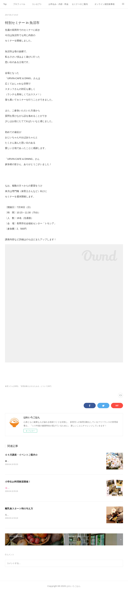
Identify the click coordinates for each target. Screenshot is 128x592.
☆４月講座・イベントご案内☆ (21, 454)
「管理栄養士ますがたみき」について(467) (35, 386)
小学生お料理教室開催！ (18, 481)
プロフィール (19, 4)
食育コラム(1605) (11, 386)
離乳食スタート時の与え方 (19, 509)
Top (4, 4)
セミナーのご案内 (80, 4)
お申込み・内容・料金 (58, 4)
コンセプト (37, 4)
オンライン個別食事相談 (104, 4)
